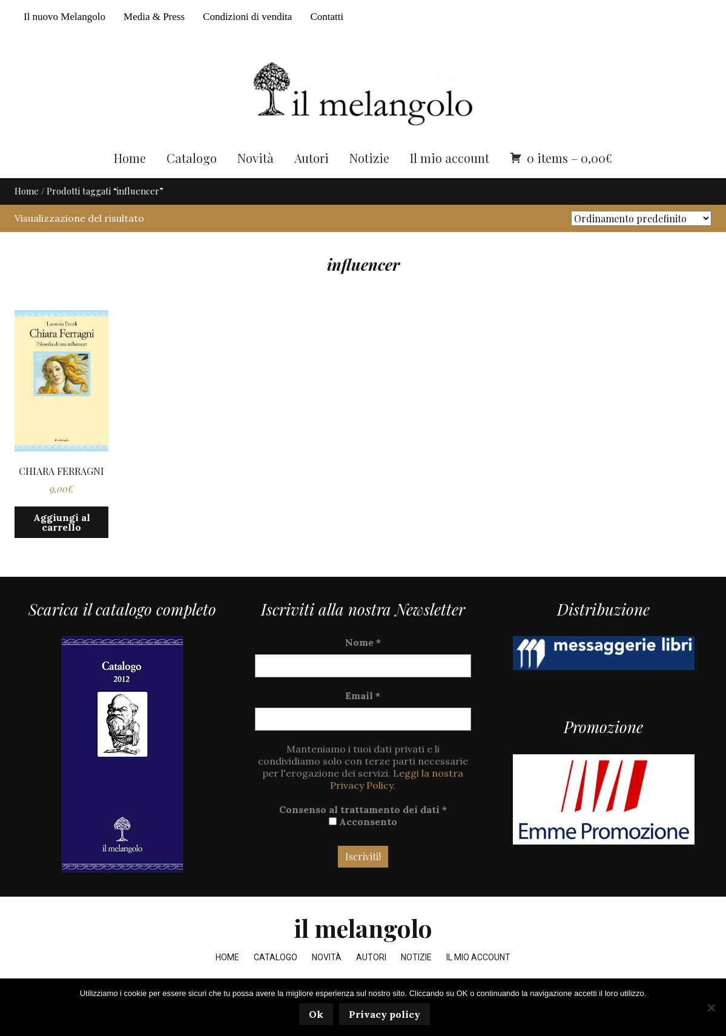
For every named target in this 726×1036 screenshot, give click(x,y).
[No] (711, 1008)
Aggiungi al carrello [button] (61, 545)
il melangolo (363, 951)
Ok (318, 1016)
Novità (255, 180)
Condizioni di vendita (247, 16)
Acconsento (363, 844)
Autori (311, 180)
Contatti (326, 16)
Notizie (369, 180)
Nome (363, 665)
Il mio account (449, 180)
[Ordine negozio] (641, 240)
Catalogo (192, 180)
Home (130, 180)
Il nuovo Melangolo (64, 16)
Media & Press (154, 16)
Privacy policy (386, 1016)
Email (362, 718)
